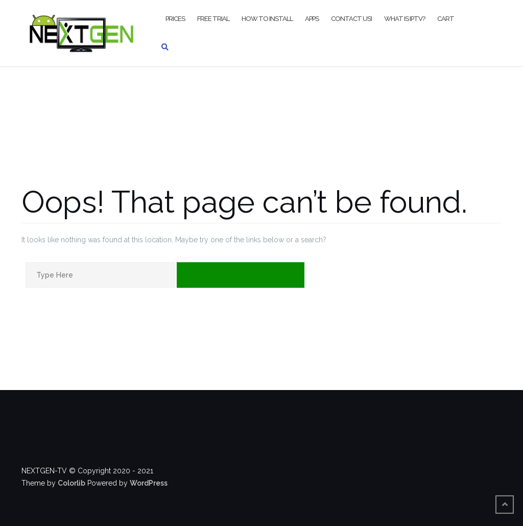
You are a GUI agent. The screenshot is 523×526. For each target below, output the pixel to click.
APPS (312, 18)
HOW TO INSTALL (267, 18)
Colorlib (71, 483)
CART (445, 18)
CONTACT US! (351, 18)
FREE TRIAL (213, 18)
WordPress (149, 483)
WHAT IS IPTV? (404, 18)
